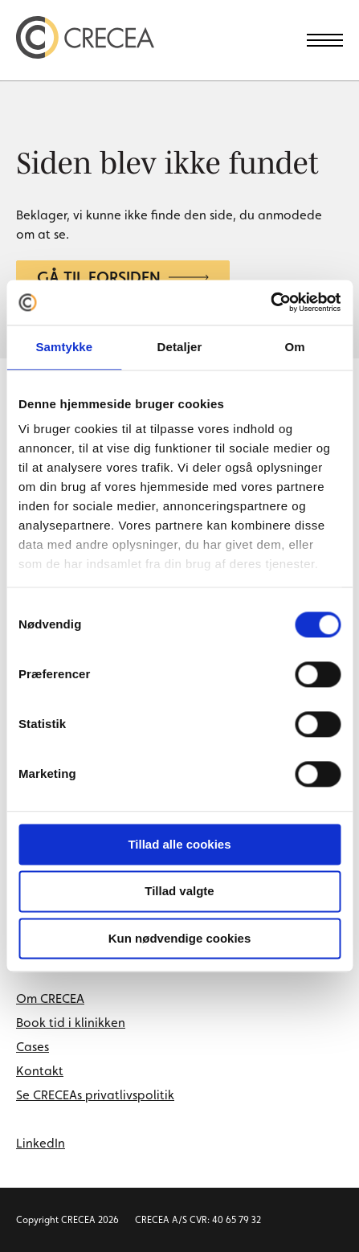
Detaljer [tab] (179, 347)
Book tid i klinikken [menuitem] (70, 1022)
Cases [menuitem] (32, 1046)
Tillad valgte (179, 891)
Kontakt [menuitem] (39, 1070)
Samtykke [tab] (63, 347)
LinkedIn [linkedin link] (40, 1143)
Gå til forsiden (123, 277)
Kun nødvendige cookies (179, 938)
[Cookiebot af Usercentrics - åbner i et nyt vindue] (270, 302)
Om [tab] (295, 347)
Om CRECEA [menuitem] (50, 998)
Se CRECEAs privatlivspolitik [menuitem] (95, 1095)
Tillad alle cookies (179, 844)
